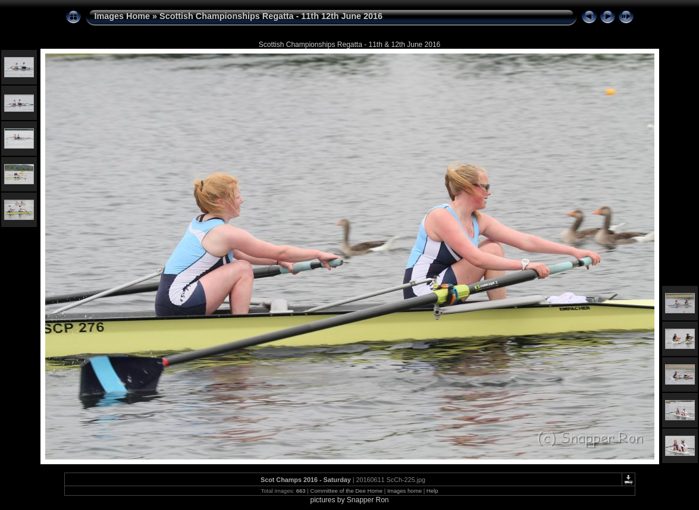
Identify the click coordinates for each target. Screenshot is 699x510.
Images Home (123, 16)
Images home (404, 490)
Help (432, 490)
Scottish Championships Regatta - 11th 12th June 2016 (271, 16)
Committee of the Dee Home (346, 490)
